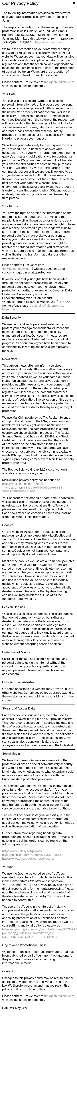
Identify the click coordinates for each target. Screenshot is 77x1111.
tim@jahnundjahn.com (59, 82)
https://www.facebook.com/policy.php (28, 859)
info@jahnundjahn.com (48, 42)
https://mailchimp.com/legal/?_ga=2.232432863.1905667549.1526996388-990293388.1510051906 (32, 487)
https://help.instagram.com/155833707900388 (34, 855)
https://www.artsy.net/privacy (22, 851)
